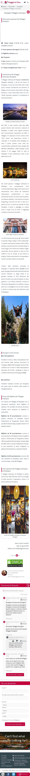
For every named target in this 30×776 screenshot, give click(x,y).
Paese (4, 707)
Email (4, 713)
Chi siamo (4, 756)
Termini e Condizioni (6, 760)
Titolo (4, 688)
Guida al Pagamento (6, 766)
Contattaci (4, 758)
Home (3, 6)
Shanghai (19, 6)
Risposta (25, 600)
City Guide (11, 6)
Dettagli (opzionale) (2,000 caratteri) (13, 695)
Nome (4, 702)
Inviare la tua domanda (15, 724)
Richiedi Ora (23, 774)
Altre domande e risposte (15, 675)
